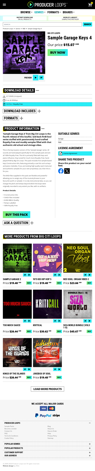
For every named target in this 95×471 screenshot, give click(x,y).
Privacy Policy (52, 436)
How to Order (52, 431)
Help (49, 433)
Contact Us (8, 431)
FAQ (5, 433)
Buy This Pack (16, 214)
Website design (8, 466)
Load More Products (47, 389)
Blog (49, 426)
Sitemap (50, 438)
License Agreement (70, 153)
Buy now (57, 52)
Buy (29, 283)
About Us (51, 429)
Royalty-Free (18, 104)
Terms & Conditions (11, 436)
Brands (68, 12)
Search (87, 24)
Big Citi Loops (54, 33)
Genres (39, 12)
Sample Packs (9, 426)
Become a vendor (10, 429)
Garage (60, 139)
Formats (53, 12)
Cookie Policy (9, 438)
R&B (59, 142)
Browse (26, 12)
